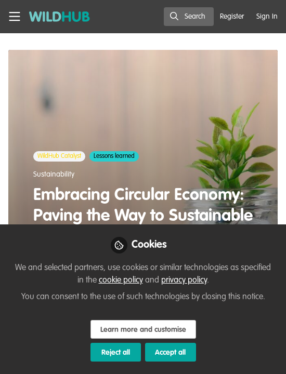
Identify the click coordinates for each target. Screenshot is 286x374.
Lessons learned (114, 156)
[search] (189, 16)
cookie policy (121, 280)
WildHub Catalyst (59, 156)
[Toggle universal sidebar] (14, 16)
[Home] (54, 16)
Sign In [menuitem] (267, 16)
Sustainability (53, 174)
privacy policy (184, 280)
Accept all (170, 352)
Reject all (115, 352)
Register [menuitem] (232, 16)
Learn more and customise (143, 329)
